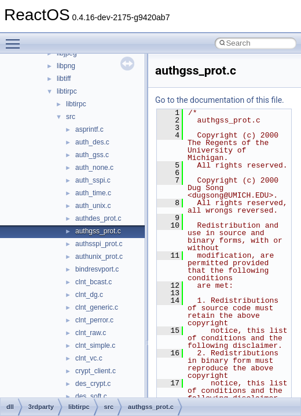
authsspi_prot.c (98, 244)
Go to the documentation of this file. (219, 100)
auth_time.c (93, 193)
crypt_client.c (95, 371)
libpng (66, 66)
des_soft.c (91, 396)
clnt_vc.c (88, 358)
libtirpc (67, 91)
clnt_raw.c (90, 333)
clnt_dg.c (89, 295)
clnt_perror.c (94, 320)
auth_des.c (92, 142)
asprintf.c (89, 129)
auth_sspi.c (93, 180)
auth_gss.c (92, 155)
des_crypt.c (93, 384)
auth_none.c (94, 168)
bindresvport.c (97, 269)
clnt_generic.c (96, 307)
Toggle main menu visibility (15, 38)
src (70, 117)
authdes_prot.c (98, 218)
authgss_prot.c (98, 231)
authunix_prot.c (99, 256)
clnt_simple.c (95, 345)
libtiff (64, 79)
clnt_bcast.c (93, 282)
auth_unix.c (93, 206)
